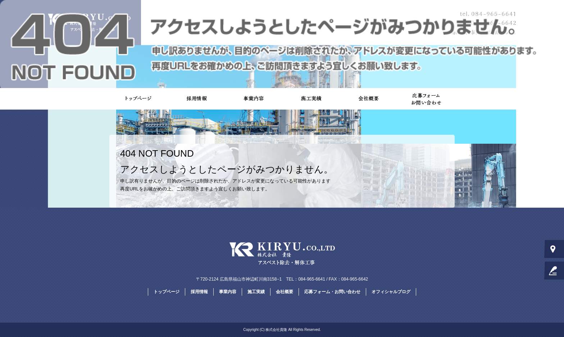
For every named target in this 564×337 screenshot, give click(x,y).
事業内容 (253, 99)
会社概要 (368, 99)
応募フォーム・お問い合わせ (426, 99)
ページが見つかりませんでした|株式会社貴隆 (522, 3)
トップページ (138, 99)
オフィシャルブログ (391, 291)
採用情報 (195, 99)
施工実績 (311, 99)
